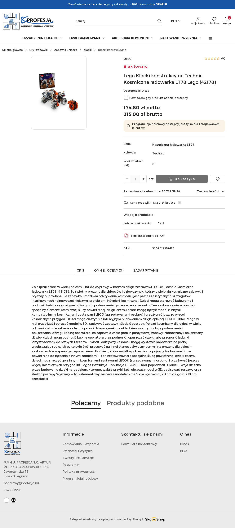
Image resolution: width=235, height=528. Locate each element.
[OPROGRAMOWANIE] (87, 38)
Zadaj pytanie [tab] (145, 270)
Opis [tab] (80, 270)
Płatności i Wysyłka (78, 451)
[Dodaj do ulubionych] (217, 179)
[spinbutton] (135, 179)
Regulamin (71, 464)
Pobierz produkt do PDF (144, 235)
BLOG (184, 451)
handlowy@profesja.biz (21, 483)
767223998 (12, 490)
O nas (184, 444)
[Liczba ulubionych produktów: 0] (214, 21)
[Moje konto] (198, 21)
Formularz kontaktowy (139, 444)
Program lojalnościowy (80, 478)
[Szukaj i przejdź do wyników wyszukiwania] (159, 21)
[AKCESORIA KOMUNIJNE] (132, 38)
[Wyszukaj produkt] (118, 21)
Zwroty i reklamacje (78, 457)
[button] (210, 38)
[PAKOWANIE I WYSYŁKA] (181, 38)
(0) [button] (223, 58)
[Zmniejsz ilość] (127, 179)
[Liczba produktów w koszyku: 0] (227, 21)
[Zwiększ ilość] (143, 179)
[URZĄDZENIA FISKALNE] (42, 38)
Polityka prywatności (79, 471)
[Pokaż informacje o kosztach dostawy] (179, 202)
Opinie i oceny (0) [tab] (108, 270)
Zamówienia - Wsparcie (81, 444)
